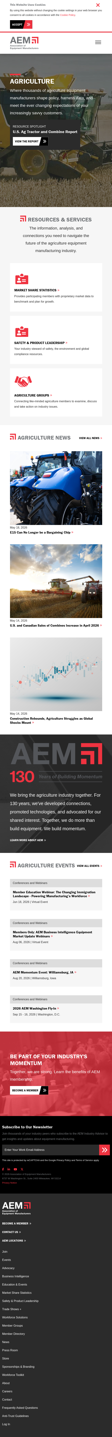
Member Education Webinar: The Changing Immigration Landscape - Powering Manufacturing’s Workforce (54, 894)
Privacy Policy (63, 1160)
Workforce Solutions (15, 1317)
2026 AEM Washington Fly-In (36, 1008)
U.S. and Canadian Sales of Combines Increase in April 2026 (56, 625)
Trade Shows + (11, 1309)
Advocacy (8, 1268)
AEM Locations (12, 1240)
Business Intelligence (15, 1276)
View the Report (26, 141)
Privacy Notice (9, 1182)
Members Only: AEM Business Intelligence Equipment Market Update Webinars (52, 934)
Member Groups (12, 1325)
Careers (7, 1391)
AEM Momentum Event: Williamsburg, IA (44, 972)
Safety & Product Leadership (41, 343)
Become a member (25, 1090)
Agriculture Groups (33, 395)
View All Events (88, 866)
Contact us (10, 1232)
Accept (17, 24)
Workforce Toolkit (13, 1374)
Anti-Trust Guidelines (15, 1416)
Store (5, 1358)
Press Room (10, 1350)
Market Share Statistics (36, 290)
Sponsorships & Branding (18, 1366)
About (6, 1383)
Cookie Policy (67, 15)
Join (4, 1251)
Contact (7, 1399)
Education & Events (14, 1284)
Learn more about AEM (26, 840)
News (5, 1342)
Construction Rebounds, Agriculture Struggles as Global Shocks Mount (51, 720)
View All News (89, 438)
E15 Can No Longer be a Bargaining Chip (41, 532)
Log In (6, 1424)
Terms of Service (84, 1160)
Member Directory (13, 1333)
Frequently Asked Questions (20, 1407)
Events (6, 1259)
